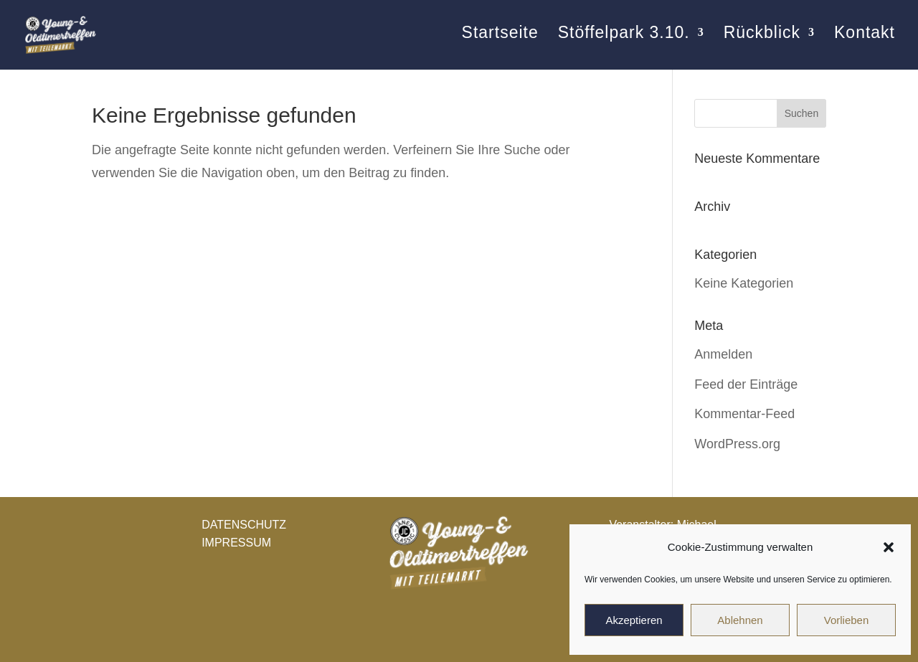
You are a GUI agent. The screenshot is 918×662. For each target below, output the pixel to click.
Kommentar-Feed (744, 414)
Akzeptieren (633, 620)
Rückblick (762, 39)
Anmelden (723, 354)
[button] (888, 547)
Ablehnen (739, 620)
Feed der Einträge (746, 384)
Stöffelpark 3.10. (623, 39)
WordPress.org (737, 444)
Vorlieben (846, 620)
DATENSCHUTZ (244, 525)
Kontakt (864, 39)
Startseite (499, 39)
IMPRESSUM (236, 542)
